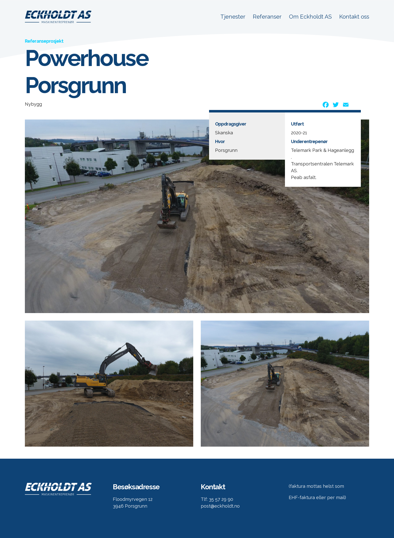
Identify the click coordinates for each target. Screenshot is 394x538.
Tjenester (232, 17)
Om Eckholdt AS (310, 17)
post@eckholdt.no (220, 506)
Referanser (266, 17)
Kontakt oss (354, 17)
